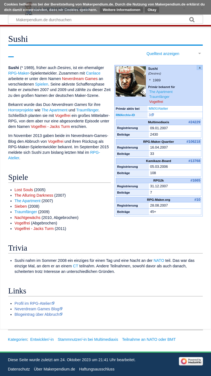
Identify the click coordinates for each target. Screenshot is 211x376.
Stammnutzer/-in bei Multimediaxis (88, 339)
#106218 (193, 141)
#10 (198, 199)
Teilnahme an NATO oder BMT (149, 339)
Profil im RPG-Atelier (33, 303)
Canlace (93, 73)
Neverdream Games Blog (37, 309)
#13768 (194, 161)
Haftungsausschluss (97, 369)
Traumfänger (159, 97)
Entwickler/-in (42, 339)
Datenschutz (19, 369)
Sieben (21, 206)
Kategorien (17, 339)
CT (75, 266)
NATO (159, 260)
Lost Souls (24, 190)
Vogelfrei (156, 102)
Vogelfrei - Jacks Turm (50, 126)
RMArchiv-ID (125, 115)
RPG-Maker (18, 73)
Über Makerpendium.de (54, 369)
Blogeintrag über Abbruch (37, 314)
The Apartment (161, 92)
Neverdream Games (80, 78)
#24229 (194, 122)
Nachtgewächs (27, 217)
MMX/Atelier (158, 108)
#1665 (195, 180)
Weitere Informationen (121, 10)
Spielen (41, 84)
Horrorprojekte (21, 110)
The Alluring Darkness (34, 195)
